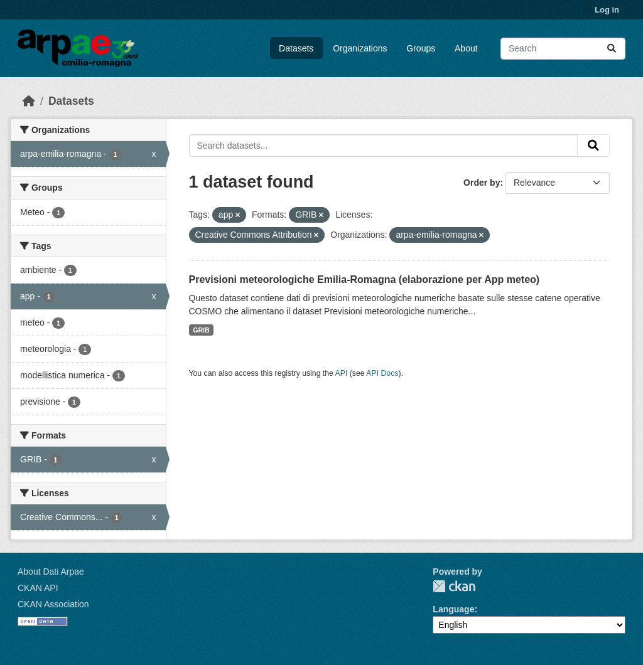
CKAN (454, 586)
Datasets (296, 48)
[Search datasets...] (562, 49)
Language (453, 609)
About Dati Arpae (51, 572)
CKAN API (38, 588)
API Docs (382, 373)
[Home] (29, 101)
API (341, 373)
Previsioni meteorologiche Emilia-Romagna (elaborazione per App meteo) (364, 279)
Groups (420, 48)
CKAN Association (53, 604)
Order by (481, 183)
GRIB (201, 330)
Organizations (360, 48)
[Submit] (611, 49)
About (466, 48)
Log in (607, 9)
